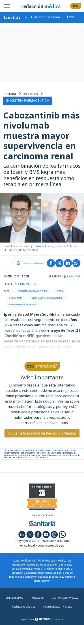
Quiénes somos (14, 598)
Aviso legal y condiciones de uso (42, 545)
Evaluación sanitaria (45, 17)
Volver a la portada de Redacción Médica (42, 433)
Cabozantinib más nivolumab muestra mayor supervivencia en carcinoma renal (41, 135)
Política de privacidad (65, 598)
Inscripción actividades (57, 607)
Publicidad (37, 598)
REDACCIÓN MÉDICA (23, 284)
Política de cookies (23, 607)
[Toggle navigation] (7, 6)
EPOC (71, 17)
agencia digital (27, 619)
